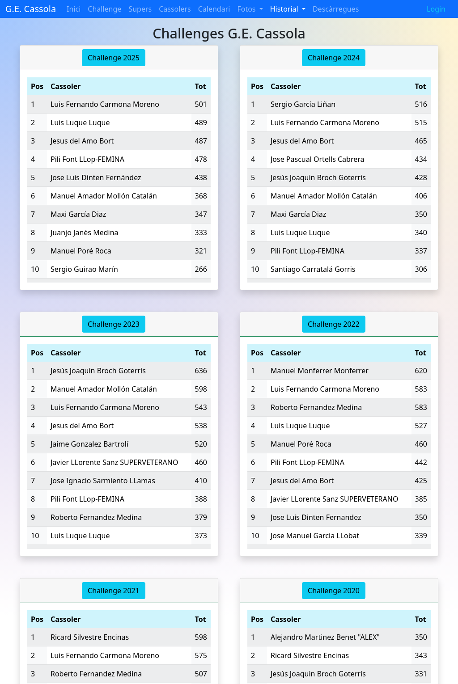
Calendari (214, 9)
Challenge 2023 (114, 324)
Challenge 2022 (334, 324)
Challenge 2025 (114, 58)
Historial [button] (285, 9)
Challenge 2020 (334, 590)
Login (436, 9)
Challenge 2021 (114, 590)
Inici (74, 9)
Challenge (104, 9)
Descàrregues (336, 9)
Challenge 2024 (334, 58)
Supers (140, 9)
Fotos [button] (247, 9)
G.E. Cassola (30, 9)
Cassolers (175, 9)
